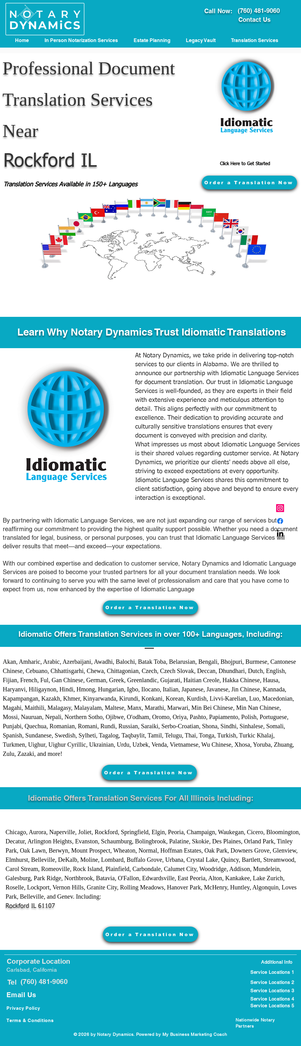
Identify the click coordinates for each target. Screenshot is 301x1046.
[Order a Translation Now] (249, 182)
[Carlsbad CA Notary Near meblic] (280, 534)
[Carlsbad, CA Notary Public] (280, 521)
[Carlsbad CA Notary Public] (280, 508)
